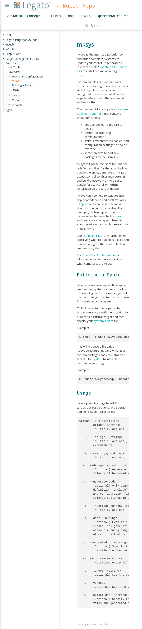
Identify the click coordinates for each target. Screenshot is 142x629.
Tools (70, 16)
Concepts (34, 16)
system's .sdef (103, 318)
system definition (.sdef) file (102, 111)
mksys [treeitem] (15, 81)
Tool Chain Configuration (99, 253)
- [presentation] (3, 63)
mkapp (81, 202)
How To (85, 16)
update (97, 355)
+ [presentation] (3, 35)
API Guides (53, 16)
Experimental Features (112, 16)
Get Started (14, 16)
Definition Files (92, 234)
